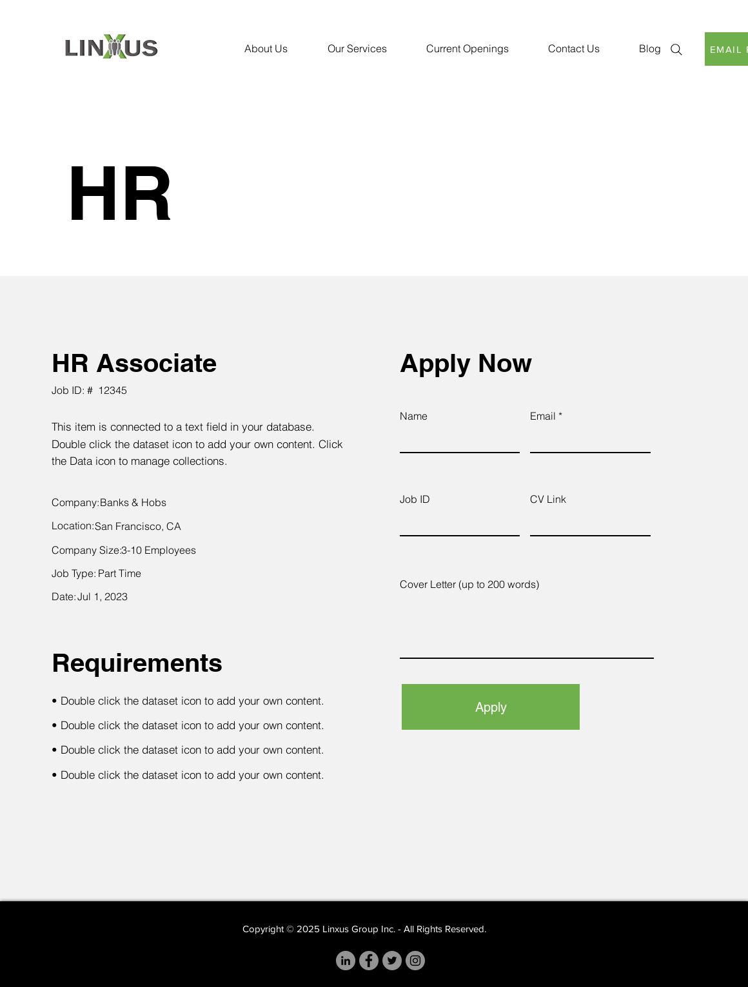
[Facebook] (369, 960)
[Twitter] (392, 960)
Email (543, 416)
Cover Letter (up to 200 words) (469, 584)
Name (414, 416)
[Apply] (491, 707)
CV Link (548, 499)
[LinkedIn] (345, 960)
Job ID (415, 499)
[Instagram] (415, 960)
